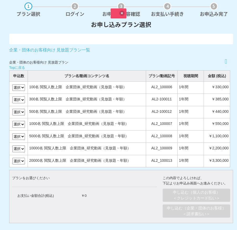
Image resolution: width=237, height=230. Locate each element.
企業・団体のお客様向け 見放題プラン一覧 (49, 50)
